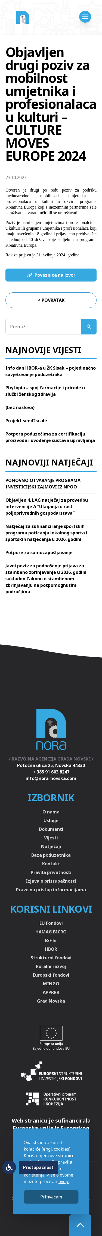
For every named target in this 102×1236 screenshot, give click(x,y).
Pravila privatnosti (51, 872)
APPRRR (51, 992)
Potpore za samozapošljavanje (39, 552)
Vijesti (51, 838)
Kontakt (51, 864)
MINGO (51, 984)
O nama (51, 812)
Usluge (51, 820)
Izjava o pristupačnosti (51, 881)
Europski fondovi (51, 975)
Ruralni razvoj (51, 966)
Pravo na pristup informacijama (51, 890)
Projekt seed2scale (26, 421)
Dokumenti (51, 829)
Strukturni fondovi (51, 958)
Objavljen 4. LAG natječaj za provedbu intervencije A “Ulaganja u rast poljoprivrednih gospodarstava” (46, 506)
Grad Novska (51, 1001)
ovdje (63, 1181)
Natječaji (51, 846)
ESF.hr (51, 940)
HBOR (51, 949)
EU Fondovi (51, 923)
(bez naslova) (20, 407)
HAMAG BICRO (51, 932)
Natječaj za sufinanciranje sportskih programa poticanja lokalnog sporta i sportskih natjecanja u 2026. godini (46, 532)
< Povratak (51, 300)
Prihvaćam (51, 1197)
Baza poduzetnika (51, 855)
